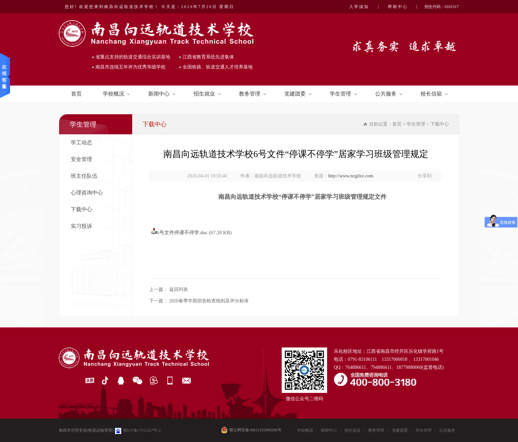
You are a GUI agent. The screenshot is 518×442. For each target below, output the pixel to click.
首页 (76, 94)
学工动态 (81, 142)
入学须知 (359, 6)
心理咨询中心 (87, 192)
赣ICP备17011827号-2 (142, 430)
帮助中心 (398, 6)
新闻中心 (162, 94)
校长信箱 (434, 94)
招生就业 (207, 94)
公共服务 (389, 94)
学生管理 (343, 94)
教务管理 (252, 94)
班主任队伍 (84, 176)
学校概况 (116, 94)
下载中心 (81, 209)
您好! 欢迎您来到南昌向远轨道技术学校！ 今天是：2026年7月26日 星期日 (149, 6)
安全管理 (81, 159)
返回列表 (178, 289)
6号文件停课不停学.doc (182, 232)
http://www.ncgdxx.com (350, 175)
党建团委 (298, 94)
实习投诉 (81, 226)
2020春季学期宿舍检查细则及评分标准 (209, 300)
